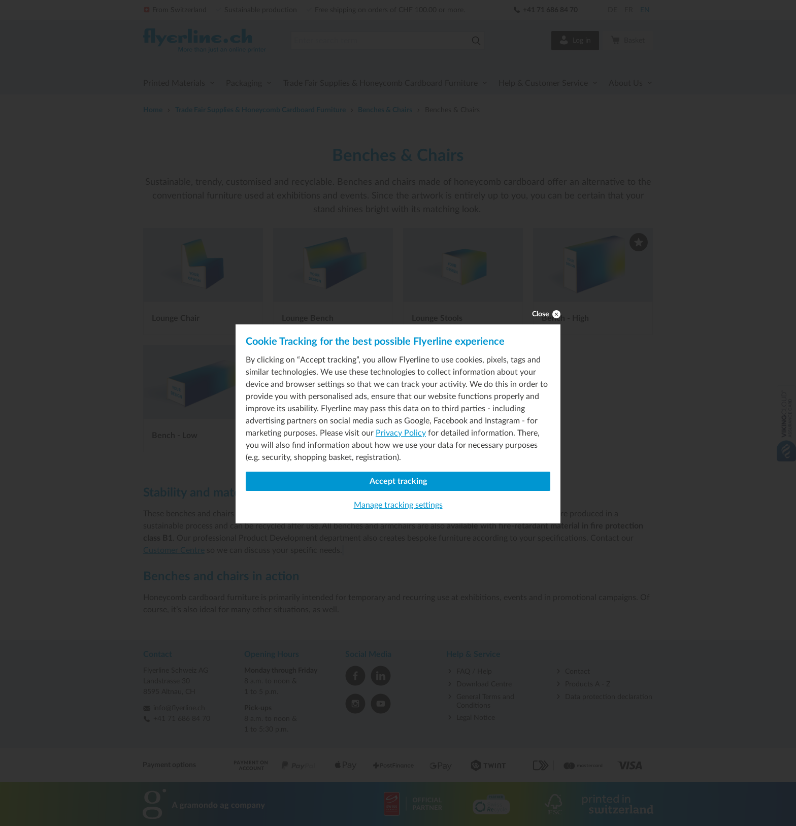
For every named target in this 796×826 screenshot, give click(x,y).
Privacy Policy (401, 433)
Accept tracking (398, 481)
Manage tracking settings (398, 505)
